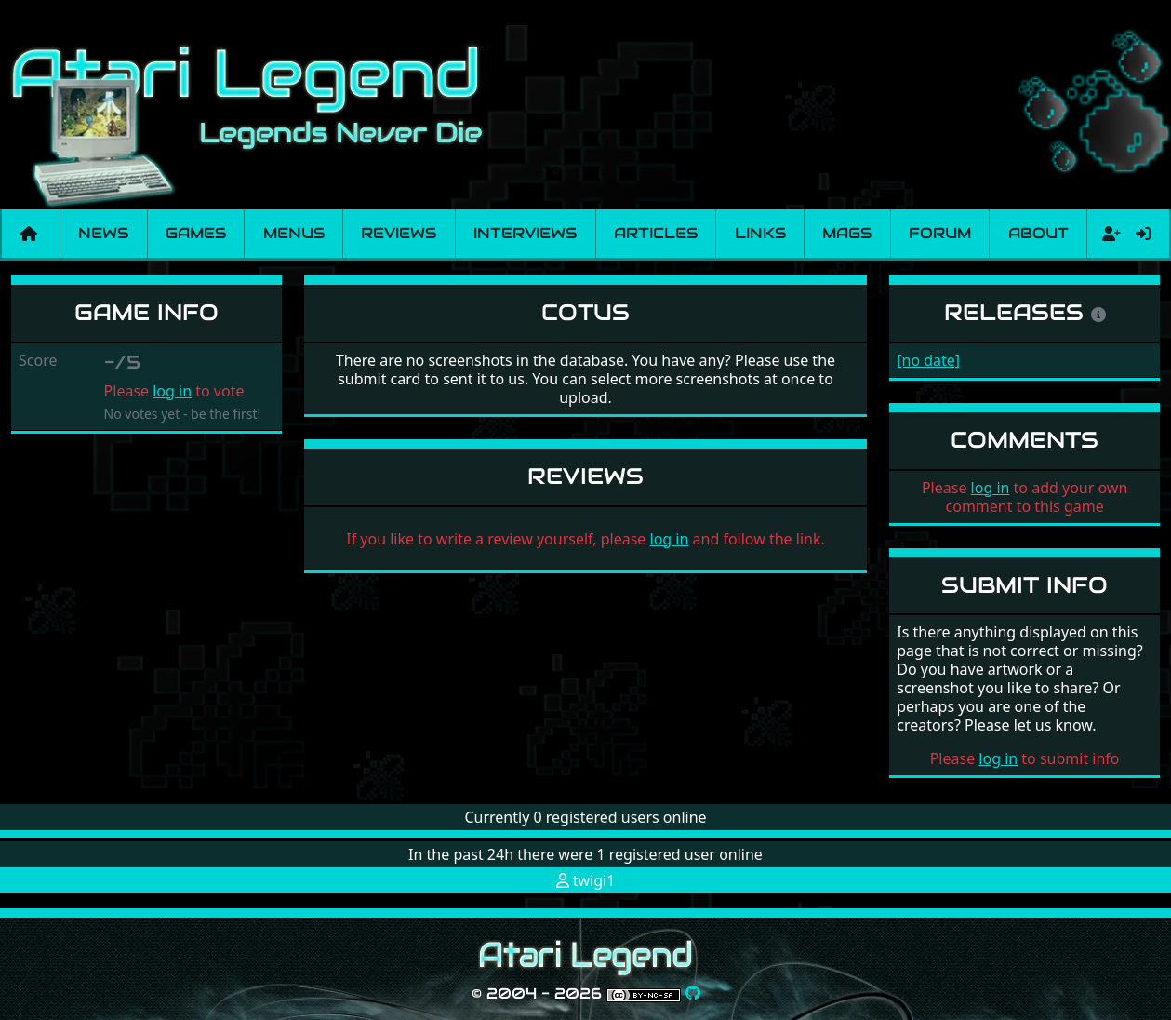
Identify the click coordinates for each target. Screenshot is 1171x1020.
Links (760, 233)
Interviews (525, 233)
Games (196, 233)
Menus (294, 233)
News (103, 233)
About (1038, 233)
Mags (847, 233)
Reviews (398, 233)
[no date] (928, 360)
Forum (940, 233)
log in (172, 391)
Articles (656, 233)
